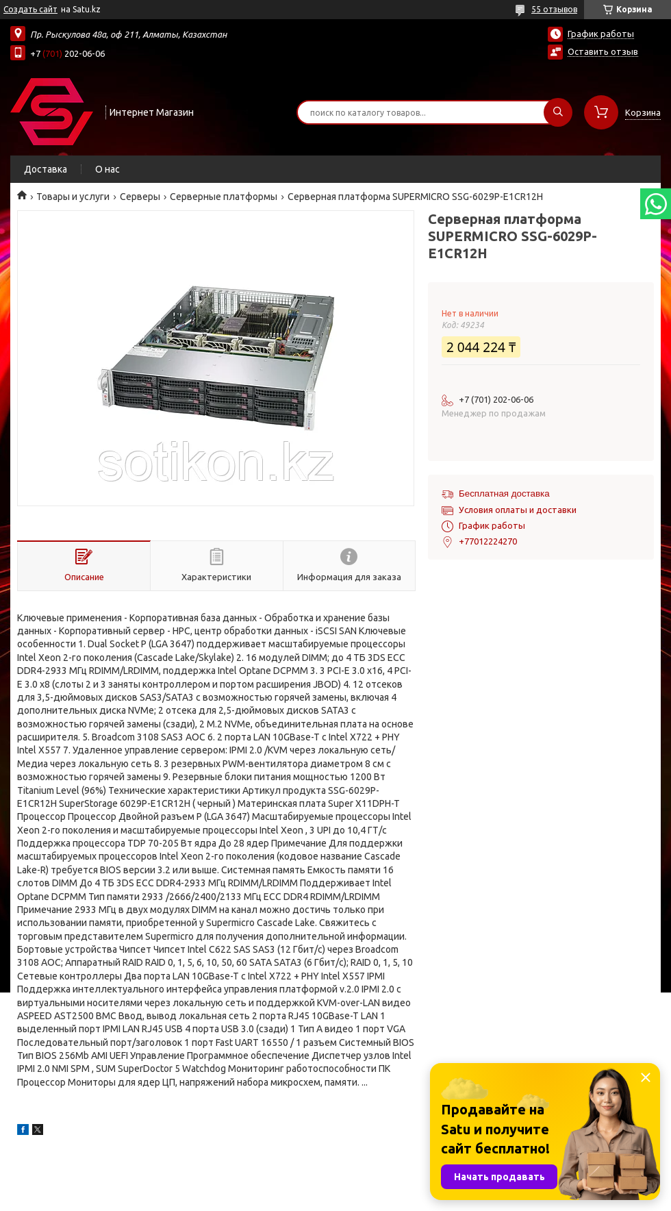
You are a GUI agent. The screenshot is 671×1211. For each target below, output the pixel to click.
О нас (107, 169)
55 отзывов (554, 9)
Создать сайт (30, 9)
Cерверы (140, 196)
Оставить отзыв (603, 51)
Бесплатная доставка (504, 493)
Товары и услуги (73, 196)
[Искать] (558, 112)
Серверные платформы (223, 196)
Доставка (45, 169)
